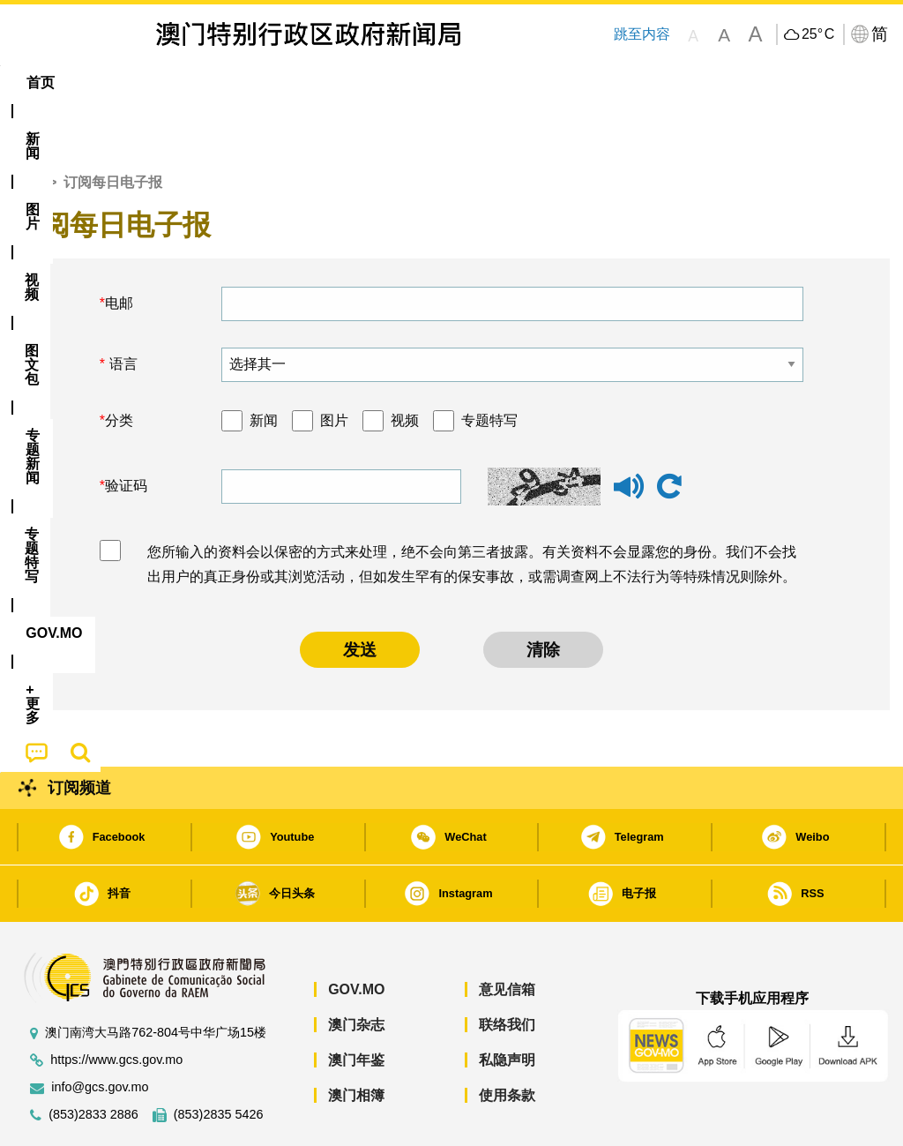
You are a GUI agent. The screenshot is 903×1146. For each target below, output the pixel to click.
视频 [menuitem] (234, 82)
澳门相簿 (356, 1041)
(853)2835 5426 (219, 1060)
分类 (119, 366)
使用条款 (507, 1041)
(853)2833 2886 (93, 1060)
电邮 (119, 249)
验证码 (126, 431)
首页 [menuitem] (40, 82)
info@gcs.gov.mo (99, 1033)
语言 (121, 310)
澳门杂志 (356, 970)
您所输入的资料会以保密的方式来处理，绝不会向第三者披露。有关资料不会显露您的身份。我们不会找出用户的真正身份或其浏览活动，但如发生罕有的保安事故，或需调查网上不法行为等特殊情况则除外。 (471, 511)
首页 (27, 128)
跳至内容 (642, 33)
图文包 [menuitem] (303, 82)
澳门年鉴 (356, 1006)
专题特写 (489, 366)
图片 (334, 366)
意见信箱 (507, 935)
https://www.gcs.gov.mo (116, 1006)
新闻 (264, 366)
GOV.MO (356, 935)
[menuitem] (103, 83)
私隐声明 (507, 1006)
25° (818, 34)
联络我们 (507, 970)
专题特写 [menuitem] (478, 82)
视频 (405, 366)
